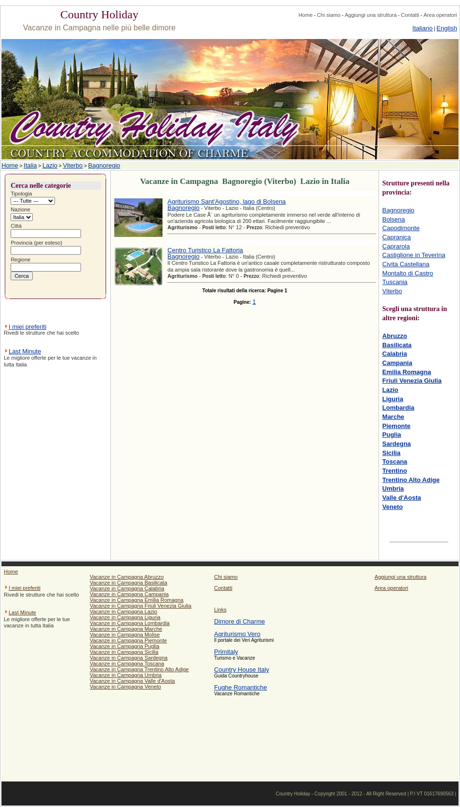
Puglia (391, 434)
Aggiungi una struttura (371, 15)
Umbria (393, 488)
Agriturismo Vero (237, 634)
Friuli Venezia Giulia (412, 380)
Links (220, 609)
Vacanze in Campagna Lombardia (130, 623)
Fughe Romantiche (240, 687)
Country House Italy (241, 669)
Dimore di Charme (239, 621)
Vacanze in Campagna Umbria (126, 675)
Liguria (392, 399)
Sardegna (396, 443)
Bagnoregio (104, 165)
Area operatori (440, 15)
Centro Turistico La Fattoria (205, 250)
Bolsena (393, 219)
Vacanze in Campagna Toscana (127, 663)
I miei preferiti (27, 326)
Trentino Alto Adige (411, 479)
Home (305, 15)
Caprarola (396, 246)
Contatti (410, 15)
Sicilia (391, 452)
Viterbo (72, 165)
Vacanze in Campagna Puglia (124, 646)
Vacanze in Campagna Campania (129, 594)
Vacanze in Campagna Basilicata (128, 583)
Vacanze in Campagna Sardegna (128, 658)
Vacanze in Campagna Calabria (127, 588)
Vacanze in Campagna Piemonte (128, 640)
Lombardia (398, 407)
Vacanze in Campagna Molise (125, 635)
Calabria (394, 353)
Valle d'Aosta (401, 497)
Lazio (49, 165)
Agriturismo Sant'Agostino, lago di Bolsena (226, 201)
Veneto (392, 506)
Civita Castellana (406, 264)
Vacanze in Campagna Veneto (125, 687)
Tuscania (394, 282)
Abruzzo (394, 335)
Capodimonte (400, 228)
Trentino (394, 470)
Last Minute (25, 351)
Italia (30, 165)
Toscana (394, 461)
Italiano (422, 28)
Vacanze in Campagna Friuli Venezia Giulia (140, 606)
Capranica (396, 237)
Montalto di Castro (407, 273)
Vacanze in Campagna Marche (126, 629)
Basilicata (397, 345)
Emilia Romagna (406, 372)
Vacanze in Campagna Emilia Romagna (136, 600)
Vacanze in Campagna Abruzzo (126, 577)
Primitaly (226, 651)
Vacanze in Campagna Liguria (125, 617)
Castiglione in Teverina (414, 255)
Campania (397, 362)
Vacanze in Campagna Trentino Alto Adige (139, 669)
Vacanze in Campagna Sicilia (124, 652)
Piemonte (396, 426)
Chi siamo (328, 15)
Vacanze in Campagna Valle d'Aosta (132, 681)
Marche (393, 416)
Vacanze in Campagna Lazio (123, 611)
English (446, 28)
